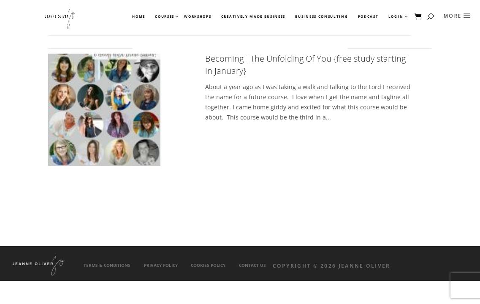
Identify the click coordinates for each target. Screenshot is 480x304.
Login (395, 16)
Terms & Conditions (107, 265)
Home (138, 16)
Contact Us (252, 265)
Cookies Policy (208, 265)
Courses (164, 16)
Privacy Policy (161, 265)
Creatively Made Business (253, 16)
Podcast (368, 16)
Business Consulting (321, 16)
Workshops (197, 16)
